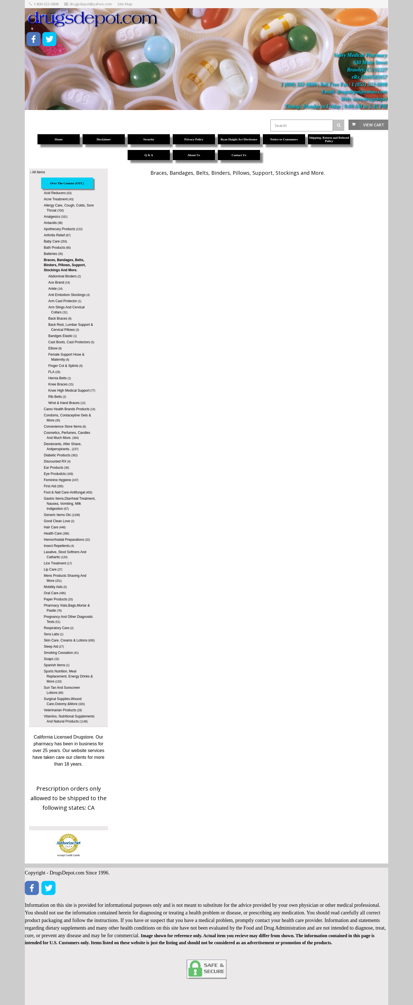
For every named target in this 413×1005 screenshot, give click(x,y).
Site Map (124, 3)
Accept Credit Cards (68, 855)
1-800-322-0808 (46, 3)
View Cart (373, 124)
